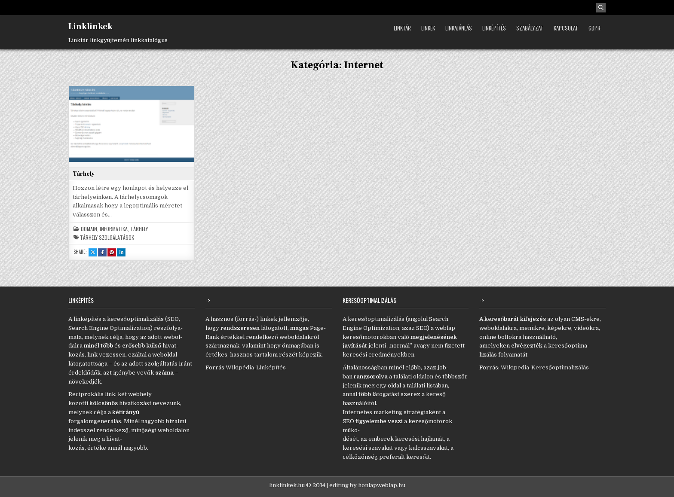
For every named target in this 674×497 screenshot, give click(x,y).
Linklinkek (90, 26)
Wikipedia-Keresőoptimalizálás (545, 367)
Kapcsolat (566, 28)
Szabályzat (529, 28)
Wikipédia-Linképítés (256, 367)
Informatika (114, 229)
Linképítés (494, 28)
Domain (89, 229)
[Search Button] (601, 7)
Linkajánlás (458, 28)
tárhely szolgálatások (107, 237)
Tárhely (84, 174)
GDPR (594, 28)
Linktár (402, 28)
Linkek (428, 28)
